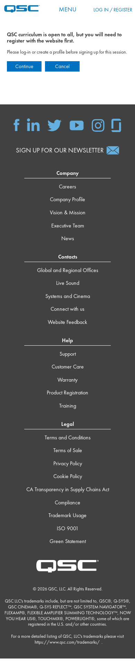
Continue (24, 66)
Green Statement (68, 541)
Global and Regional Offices (67, 270)
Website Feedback (67, 322)
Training (67, 405)
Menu (67, 9)
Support (68, 353)
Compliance (67, 502)
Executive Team (67, 225)
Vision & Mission (68, 212)
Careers (67, 186)
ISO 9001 (68, 528)
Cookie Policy (67, 476)
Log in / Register (112, 10)
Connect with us (67, 308)
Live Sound (67, 283)
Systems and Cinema (67, 296)
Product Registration (67, 392)
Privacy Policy (67, 463)
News (67, 238)
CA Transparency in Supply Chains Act (67, 489)
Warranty (67, 379)
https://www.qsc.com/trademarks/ (67, 642)
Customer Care (68, 366)
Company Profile (67, 199)
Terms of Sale (67, 450)
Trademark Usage (67, 515)
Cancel (62, 66)
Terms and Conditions (68, 437)
